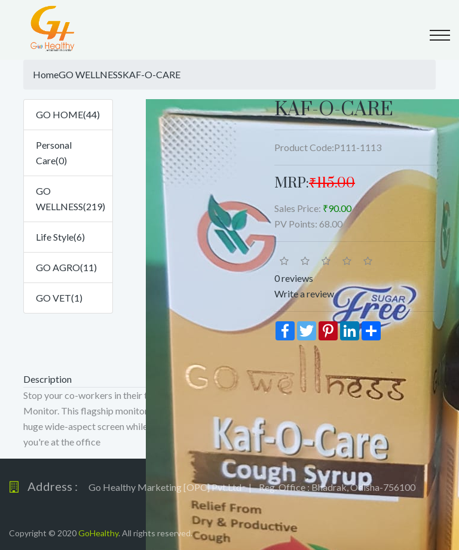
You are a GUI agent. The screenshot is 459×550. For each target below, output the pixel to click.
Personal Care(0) (54, 152)
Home (46, 74)
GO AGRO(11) (66, 267)
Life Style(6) (60, 236)
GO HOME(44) (68, 114)
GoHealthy (98, 533)
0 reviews (293, 278)
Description (47, 379)
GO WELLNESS (91, 74)
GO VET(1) (59, 297)
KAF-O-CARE (151, 74)
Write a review (304, 293)
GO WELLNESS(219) (70, 198)
